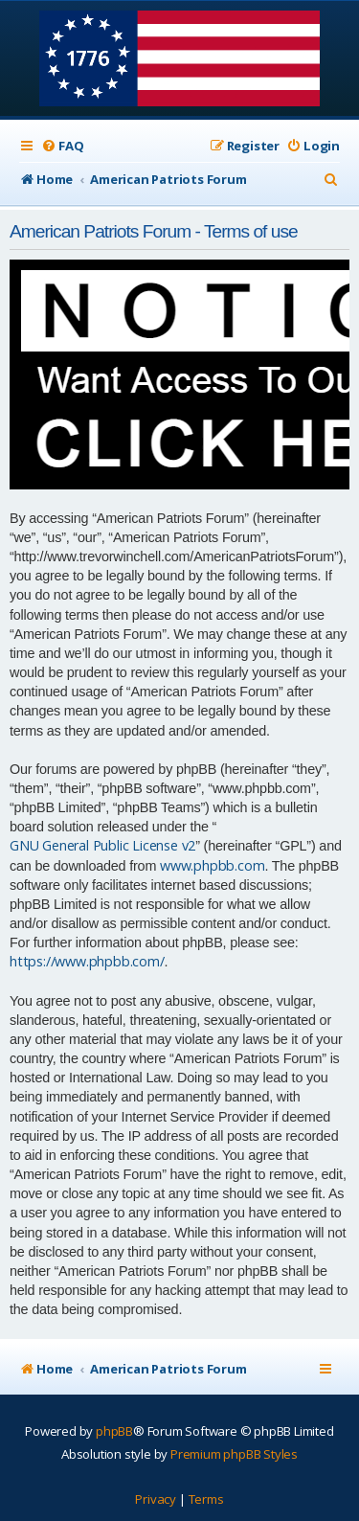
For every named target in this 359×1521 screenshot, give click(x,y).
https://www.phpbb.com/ (87, 961)
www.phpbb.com (212, 865)
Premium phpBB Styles (234, 1454)
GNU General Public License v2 (102, 845)
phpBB (114, 1431)
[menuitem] (62, 146)
